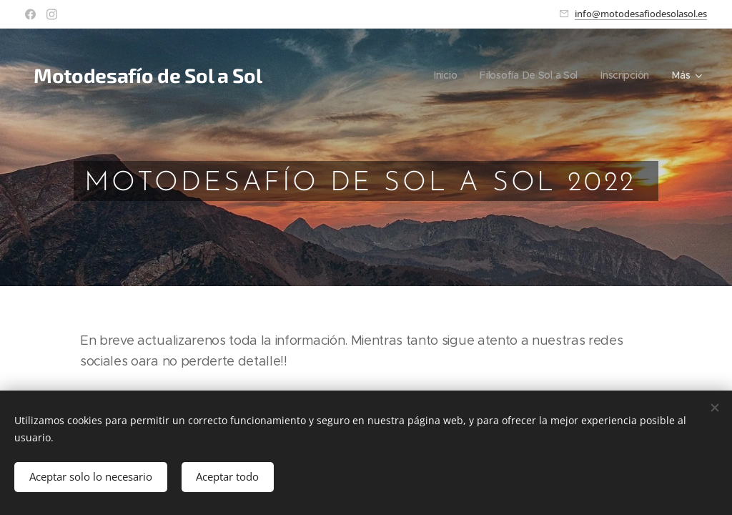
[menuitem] (443, 75)
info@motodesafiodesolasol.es (641, 13)
